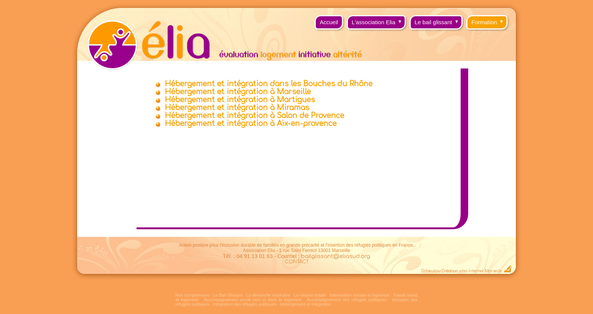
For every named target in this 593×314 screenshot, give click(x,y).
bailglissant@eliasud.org (335, 256)
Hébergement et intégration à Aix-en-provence (251, 123)
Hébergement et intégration (305, 304)
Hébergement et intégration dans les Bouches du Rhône (269, 84)
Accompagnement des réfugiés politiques (346, 299)
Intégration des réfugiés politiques (244, 304)
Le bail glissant (438, 20)
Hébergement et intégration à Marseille (238, 92)
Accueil (329, 22)
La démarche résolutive (268, 295)
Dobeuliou (431, 271)
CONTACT (297, 261)
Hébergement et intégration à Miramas (237, 108)
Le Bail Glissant (227, 295)
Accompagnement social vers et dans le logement (252, 299)
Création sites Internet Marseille (472, 271)
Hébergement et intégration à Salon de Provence (254, 116)
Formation (489, 20)
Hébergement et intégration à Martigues (240, 100)
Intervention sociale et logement (359, 295)
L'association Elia (379, 20)
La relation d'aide (310, 295)
